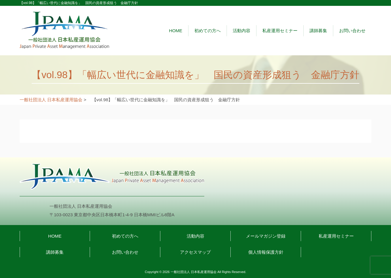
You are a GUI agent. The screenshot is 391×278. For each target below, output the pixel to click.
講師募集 (318, 30)
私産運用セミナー (280, 30)
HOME (175, 30)
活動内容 (241, 30)
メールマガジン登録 (265, 236)
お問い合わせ (352, 30)
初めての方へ (207, 30)
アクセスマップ (195, 252)
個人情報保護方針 (265, 252)
